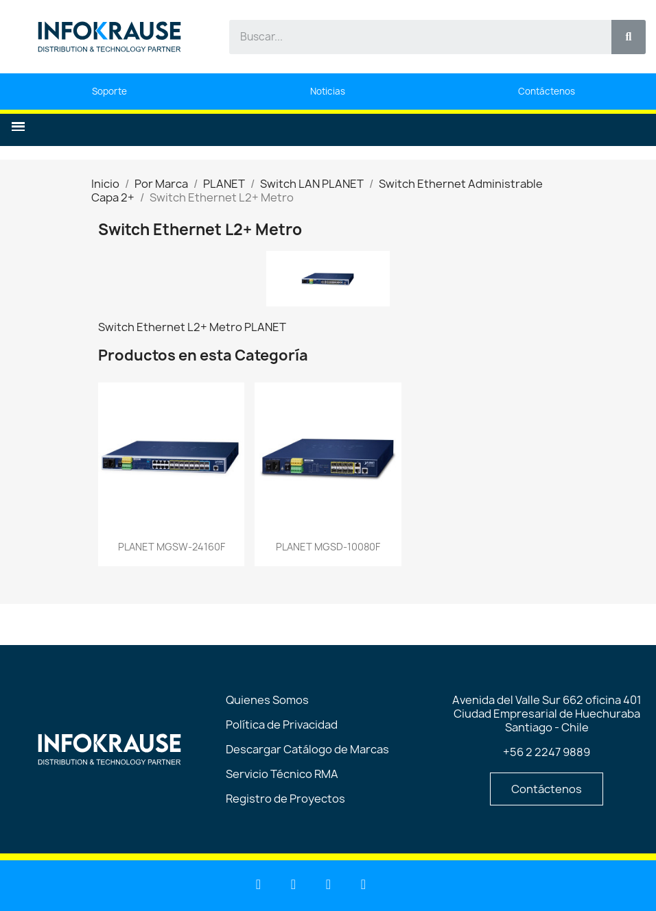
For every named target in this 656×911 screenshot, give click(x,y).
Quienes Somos (267, 699)
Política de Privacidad (282, 724)
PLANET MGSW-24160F (171, 546)
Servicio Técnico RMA (282, 773)
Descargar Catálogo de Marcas (307, 749)
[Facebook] (328, 884)
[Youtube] (293, 884)
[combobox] (412, 37)
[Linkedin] (258, 884)
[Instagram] (363, 884)
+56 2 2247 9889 (546, 752)
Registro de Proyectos (285, 798)
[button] (18, 126)
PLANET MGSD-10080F (328, 546)
